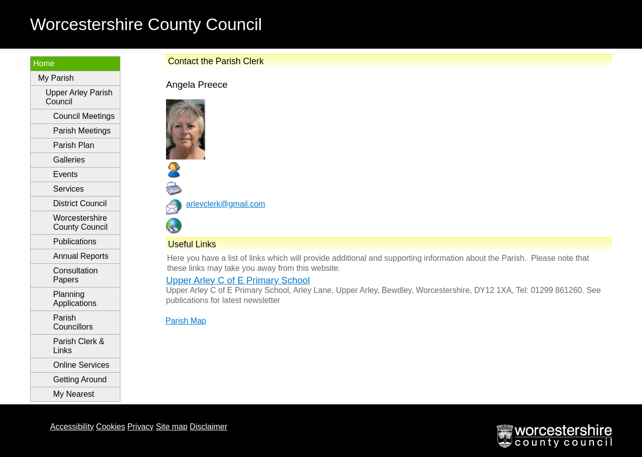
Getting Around (80, 379)
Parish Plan (73, 145)
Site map (172, 426)
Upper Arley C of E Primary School (238, 280)
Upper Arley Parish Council (79, 97)
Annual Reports (80, 256)
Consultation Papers (75, 275)
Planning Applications (74, 299)
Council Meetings (84, 116)
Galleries (69, 160)
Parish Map (186, 321)
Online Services (81, 365)
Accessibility (72, 426)
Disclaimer (208, 426)
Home (44, 63)
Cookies (110, 426)
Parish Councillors (73, 322)
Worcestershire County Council (80, 222)
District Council (80, 203)
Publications (74, 241)
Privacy (140, 426)
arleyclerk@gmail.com (225, 204)
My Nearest (73, 394)
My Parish (56, 78)
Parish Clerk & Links (78, 346)
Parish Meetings (82, 130)
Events (65, 174)
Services (68, 189)
